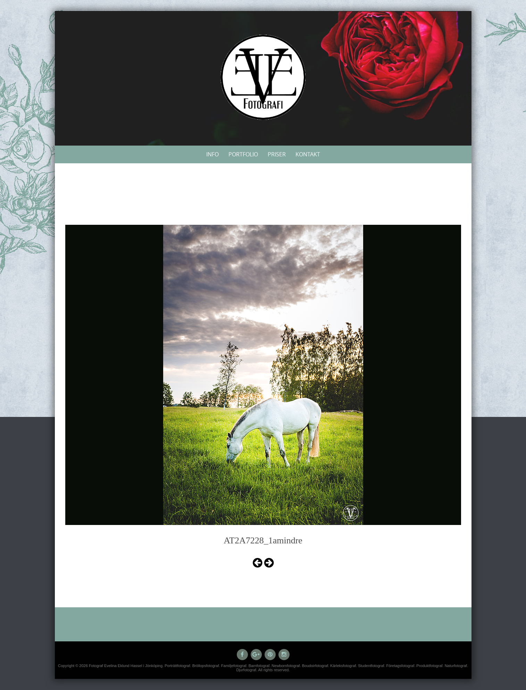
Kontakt (307, 154)
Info (212, 154)
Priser (277, 154)
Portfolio (243, 154)
